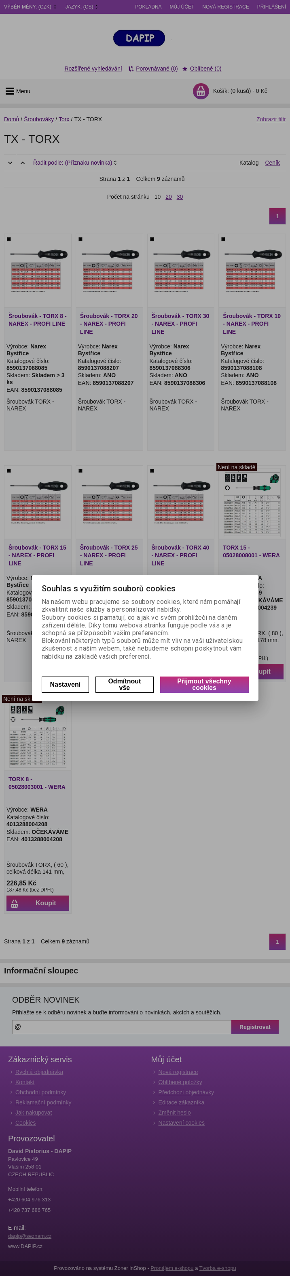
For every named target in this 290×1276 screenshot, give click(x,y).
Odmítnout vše (124, 684)
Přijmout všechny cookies (204, 684)
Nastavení (65, 684)
